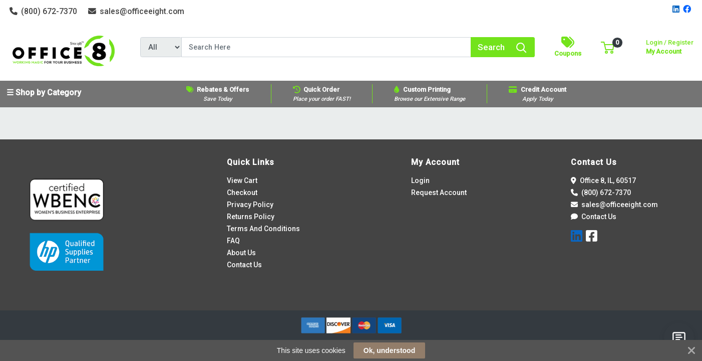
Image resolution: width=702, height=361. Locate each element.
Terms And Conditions (263, 229)
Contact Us (244, 265)
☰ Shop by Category (44, 92)
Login (420, 180)
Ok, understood (389, 350)
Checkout (242, 193)
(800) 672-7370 (44, 11)
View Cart (242, 180)
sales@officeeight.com (136, 11)
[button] (607, 47)
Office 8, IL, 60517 (603, 180)
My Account (669, 46)
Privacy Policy (250, 205)
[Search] (326, 47)
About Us (241, 253)
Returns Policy (250, 217)
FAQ (233, 241)
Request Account (439, 193)
